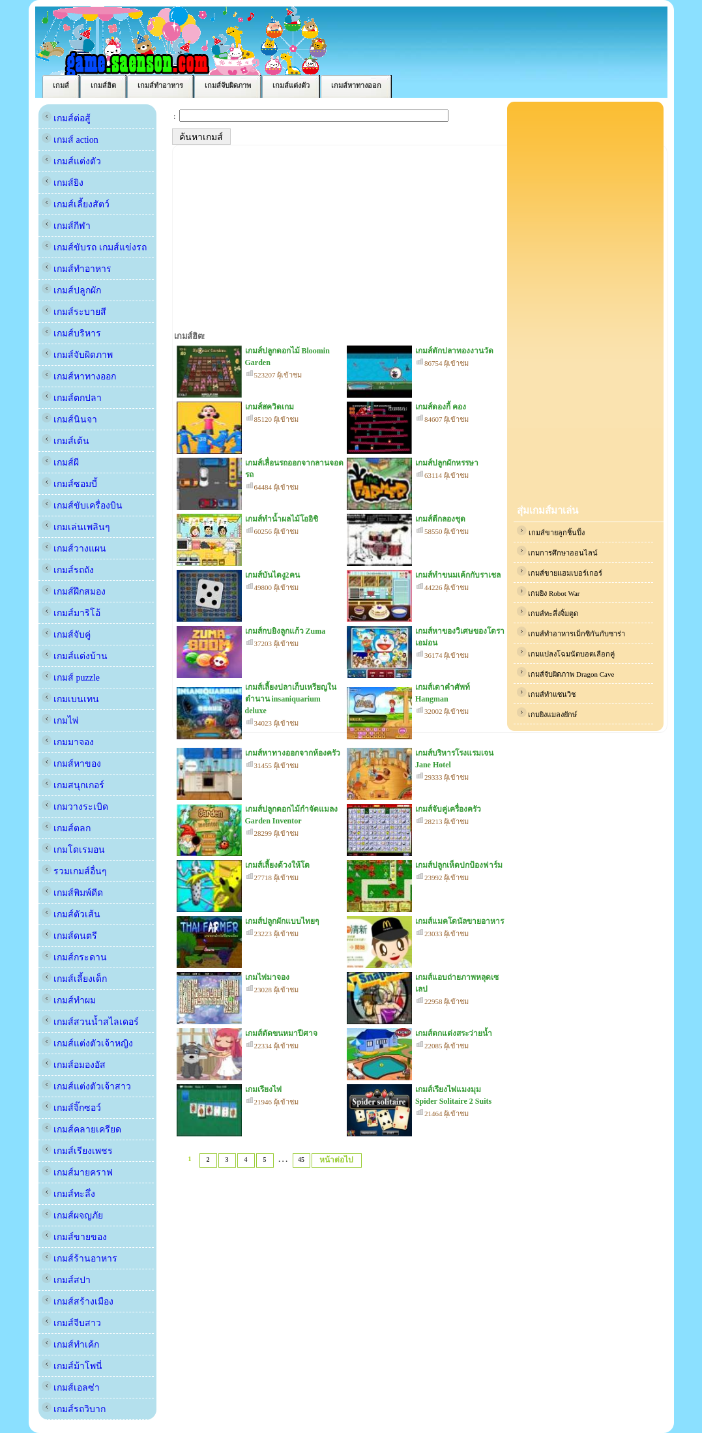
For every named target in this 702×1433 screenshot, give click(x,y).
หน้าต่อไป (336, 1159)
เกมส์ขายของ (75, 1237)
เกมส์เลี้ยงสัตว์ (76, 204)
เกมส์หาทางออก (79, 376)
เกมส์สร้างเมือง (78, 1302)
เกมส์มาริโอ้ (71, 613)
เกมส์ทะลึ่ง (69, 1194)
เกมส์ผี (61, 462)
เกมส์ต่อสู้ (66, 118)
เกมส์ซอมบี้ (70, 484)
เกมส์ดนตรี (70, 936)
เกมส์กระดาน (75, 957)
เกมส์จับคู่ (66, 635)
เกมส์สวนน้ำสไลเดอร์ (90, 1022)
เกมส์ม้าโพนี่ (72, 1366)
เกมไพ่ (60, 721)
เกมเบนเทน (71, 699)
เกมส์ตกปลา (72, 398)
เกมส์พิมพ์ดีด (73, 893)
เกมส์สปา (66, 1280)
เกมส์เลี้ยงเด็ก (75, 979)
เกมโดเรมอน (74, 850)
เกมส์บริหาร (72, 333)
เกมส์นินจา (70, 419)
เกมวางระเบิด (75, 807)
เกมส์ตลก (66, 828)
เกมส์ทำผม (69, 1000)
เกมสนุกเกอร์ (73, 785)
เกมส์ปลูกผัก (72, 290)
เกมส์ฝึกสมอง (74, 592)
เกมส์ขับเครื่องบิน (82, 505)
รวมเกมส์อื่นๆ (75, 871)
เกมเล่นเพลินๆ (76, 527)
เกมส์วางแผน (74, 549)
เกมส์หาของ (72, 764)
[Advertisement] (585, 303)
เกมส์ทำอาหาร (77, 269)
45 (301, 1159)
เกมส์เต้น (66, 441)
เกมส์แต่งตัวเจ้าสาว (87, 1086)
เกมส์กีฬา (66, 226)
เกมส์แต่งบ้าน (75, 656)
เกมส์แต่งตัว (72, 161)
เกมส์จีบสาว (72, 1323)
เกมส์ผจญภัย (73, 1215)
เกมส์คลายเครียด (82, 1129)
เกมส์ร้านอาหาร (80, 1258)
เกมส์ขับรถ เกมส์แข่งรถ (94, 247)
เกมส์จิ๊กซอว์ (72, 1108)
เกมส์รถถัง (68, 570)
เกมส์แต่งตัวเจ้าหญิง (88, 1043)
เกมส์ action (70, 140)
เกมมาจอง (68, 742)
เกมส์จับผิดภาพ (77, 355)
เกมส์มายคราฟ (77, 1172)
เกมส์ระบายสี (74, 312)
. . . (282, 1159)
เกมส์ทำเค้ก (71, 1345)
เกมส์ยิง (63, 183)
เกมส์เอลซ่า (71, 1388)
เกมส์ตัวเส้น (71, 914)
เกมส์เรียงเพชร (77, 1151)
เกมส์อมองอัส (74, 1065)
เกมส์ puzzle (71, 678)
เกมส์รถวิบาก (74, 1409)
